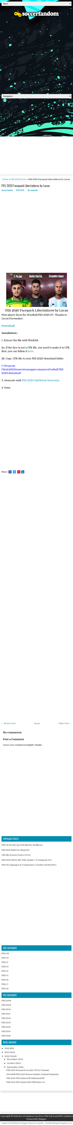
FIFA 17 (5, 984)
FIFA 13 (5, 966)
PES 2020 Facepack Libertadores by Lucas (26, 185)
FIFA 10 (5, 958)
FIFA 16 (5, 980)
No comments (33, 190)
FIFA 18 (5, 988)
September (13, 1067)
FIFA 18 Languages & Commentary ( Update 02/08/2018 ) (29, 865)
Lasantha (40, 1123)
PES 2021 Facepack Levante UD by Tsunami (27, 1070)
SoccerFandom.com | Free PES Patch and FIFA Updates (45, 1116)
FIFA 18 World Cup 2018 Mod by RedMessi (22, 845)
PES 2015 (6, 1031)
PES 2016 (6, 1036)
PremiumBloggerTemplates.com (58, 1123)
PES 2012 (6, 1018)
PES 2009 (6, 1005)
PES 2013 (6, 1022)
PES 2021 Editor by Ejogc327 (16, 850)
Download (8, 326)
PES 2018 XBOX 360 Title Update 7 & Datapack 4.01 (26, 860)
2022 (7, 1048)
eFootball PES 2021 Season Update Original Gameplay (32, 1074)
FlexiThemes (15, 1123)
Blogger (43, 1119)
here (30, 351)
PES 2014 (6, 1027)
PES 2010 (6, 1009)
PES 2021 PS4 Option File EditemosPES (25, 1078)
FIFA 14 (5, 971)
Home (5, 179)
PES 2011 (6, 1014)
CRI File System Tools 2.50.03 (16, 855)
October (11, 1063)
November (12, 1059)
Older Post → (65, 723)
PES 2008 (6, 1000)
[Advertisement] (36, 54)
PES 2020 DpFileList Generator (40, 380)
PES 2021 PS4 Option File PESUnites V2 (25, 1082)
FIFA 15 (5, 975)
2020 (7, 1056)
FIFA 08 (5, 953)
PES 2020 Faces (18, 179)
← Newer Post (9, 723)
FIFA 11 (5, 962)
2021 (7, 1052)
